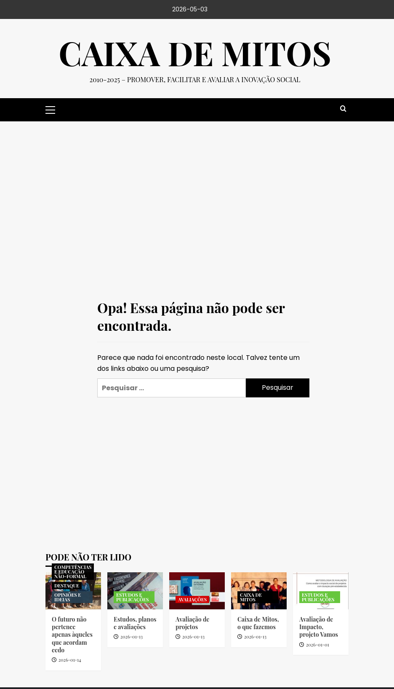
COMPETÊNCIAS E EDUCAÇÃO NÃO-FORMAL (72, 571)
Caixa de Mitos (195, 53)
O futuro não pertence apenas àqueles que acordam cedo (72, 634)
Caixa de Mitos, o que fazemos (258, 623)
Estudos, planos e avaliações (135, 623)
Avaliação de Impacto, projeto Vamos (318, 626)
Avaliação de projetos (192, 623)
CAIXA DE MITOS (251, 597)
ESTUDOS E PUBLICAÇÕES (132, 597)
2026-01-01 (317, 644)
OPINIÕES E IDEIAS (67, 597)
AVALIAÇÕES (192, 599)
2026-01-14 (70, 660)
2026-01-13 (131, 636)
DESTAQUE (66, 585)
